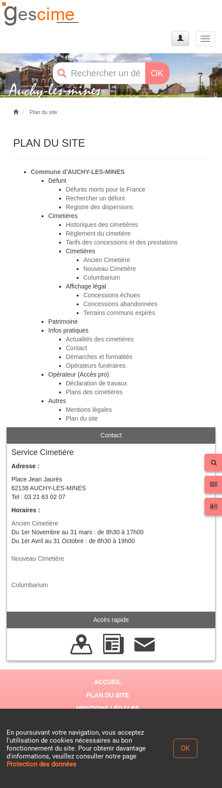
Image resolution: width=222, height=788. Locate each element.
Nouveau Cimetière (109, 268)
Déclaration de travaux (96, 383)
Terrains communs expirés (119, 312)
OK (157, 73)
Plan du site (43, 112)
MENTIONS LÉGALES (108, 708)
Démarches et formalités (99, 356)
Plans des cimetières (94, 392)
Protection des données (41, 764)
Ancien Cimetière (106, 259)
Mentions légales (89, 409)
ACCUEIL (107, 681)
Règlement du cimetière (98, 233)
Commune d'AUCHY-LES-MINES (78, 171)
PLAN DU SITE (107, 695)
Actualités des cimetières (100, 339)
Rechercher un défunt (95, 198)
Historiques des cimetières (102, 224)
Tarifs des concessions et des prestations (122, 242)
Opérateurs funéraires (95, 365)
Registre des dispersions (99, 207)
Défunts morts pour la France (105, 189)
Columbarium (101, 277)
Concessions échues (111, 295)
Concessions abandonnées (120, 303)
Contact (76, 347)
